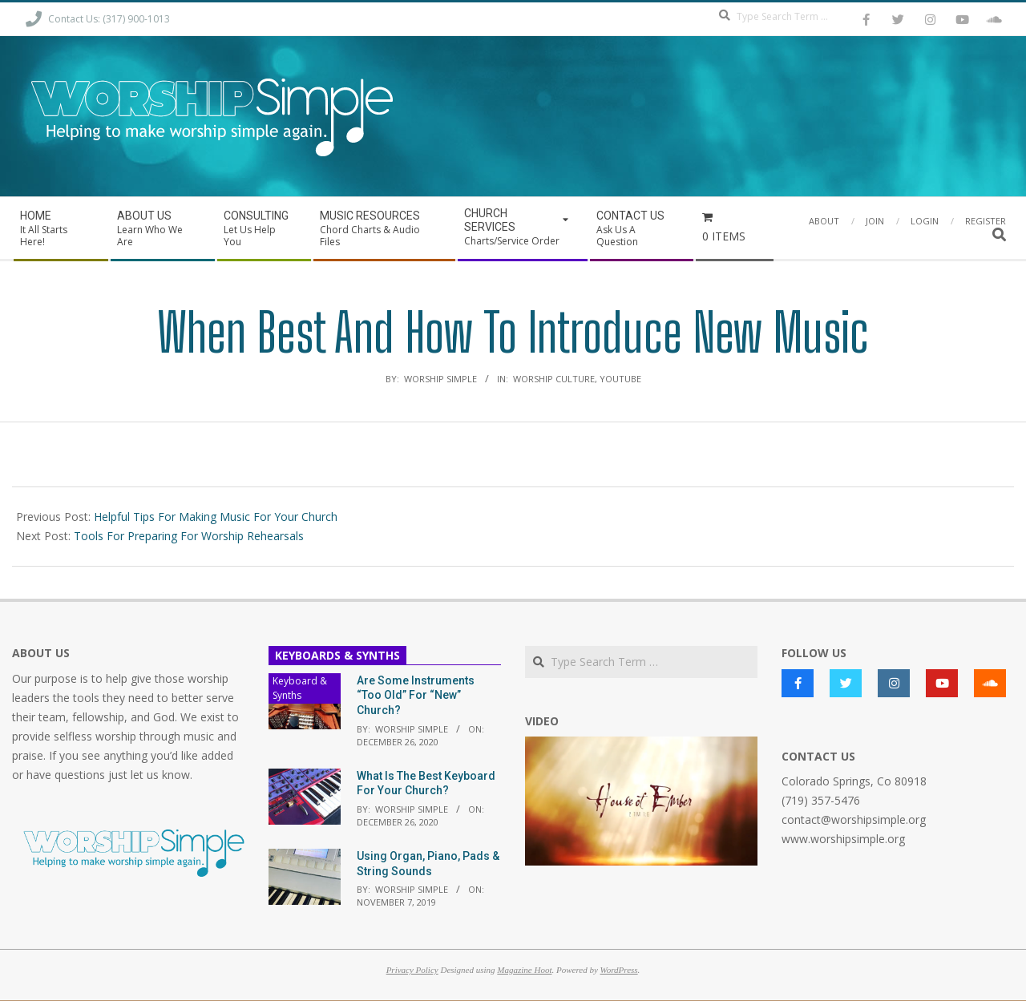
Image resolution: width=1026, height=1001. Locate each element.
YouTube (620, 379)
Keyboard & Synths (300, 688)
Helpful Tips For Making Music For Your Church (215, 516)
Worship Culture (554, 379)
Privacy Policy (412, 970)
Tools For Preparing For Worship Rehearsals (189, 535)
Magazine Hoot (524, 970)
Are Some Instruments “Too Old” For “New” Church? (416, 695)
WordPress (619, 970)
